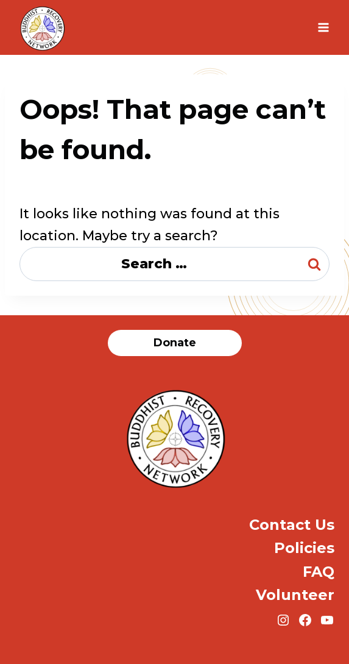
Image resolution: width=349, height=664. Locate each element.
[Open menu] (323, 27)
